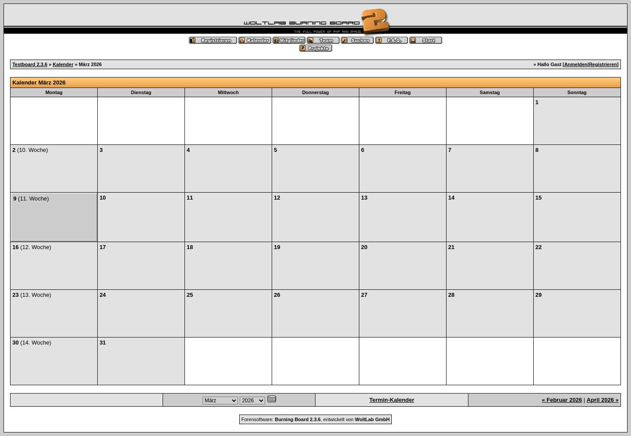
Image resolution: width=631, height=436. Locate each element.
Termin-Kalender (391, 400)
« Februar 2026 (562, 400)
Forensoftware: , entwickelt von (315, 419)
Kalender (63, 64)
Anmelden (576, 64)
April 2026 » (603, 400)
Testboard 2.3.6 (29, 64)
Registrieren (603, 64)
